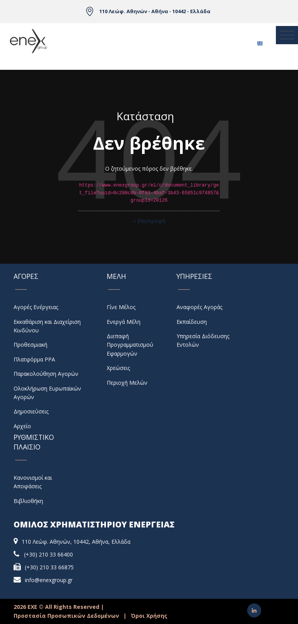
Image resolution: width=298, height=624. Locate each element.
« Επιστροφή (149, 221)
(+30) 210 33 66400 (48, 554)
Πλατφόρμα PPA (34, 359)
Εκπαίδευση (192, 321)
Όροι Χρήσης (149, 615)
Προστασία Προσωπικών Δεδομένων (66, 615)
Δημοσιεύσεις (31, 411)
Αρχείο (22, 426)
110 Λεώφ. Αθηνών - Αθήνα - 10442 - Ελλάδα (154, 11)
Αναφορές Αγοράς (199, 307)
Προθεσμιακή (30, 344)
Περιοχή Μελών (127, 382)
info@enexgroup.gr (49, 580)
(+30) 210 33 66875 (49, 567)
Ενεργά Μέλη (123, 321)
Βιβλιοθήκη (28, 501)
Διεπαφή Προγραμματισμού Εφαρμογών (130, 344)
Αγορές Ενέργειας (36, 307)
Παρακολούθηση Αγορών (46, 373)
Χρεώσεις (118, 368)
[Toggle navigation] (287, 35)
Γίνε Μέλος (121, 307)
